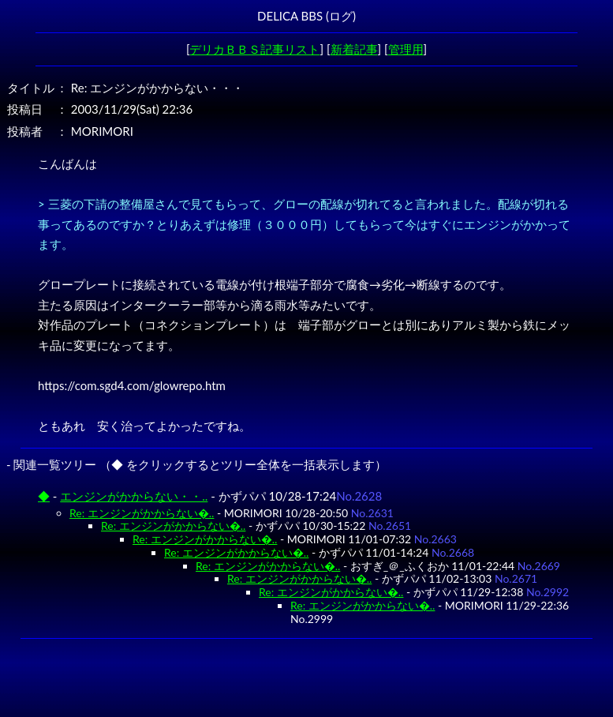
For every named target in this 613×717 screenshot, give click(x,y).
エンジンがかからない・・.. (133, 496)
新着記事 (354, 49)
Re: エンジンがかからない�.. (141, 513)
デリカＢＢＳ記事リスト (254, 49)
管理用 (406, 49)
